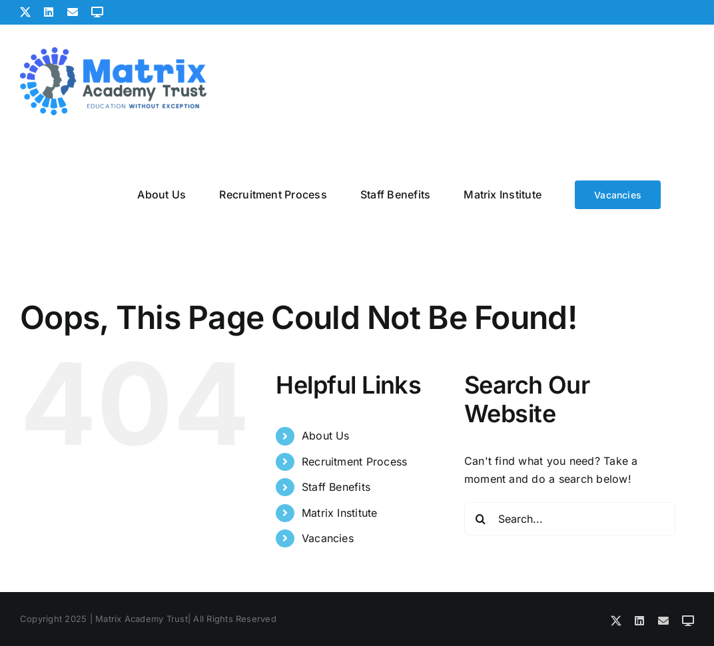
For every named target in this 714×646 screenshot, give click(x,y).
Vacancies (328, 538)
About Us (326, 435)
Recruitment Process (355, 461)
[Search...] (569, 518)
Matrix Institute (340, 512)
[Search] (481, 518)
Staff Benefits (336, 486)
